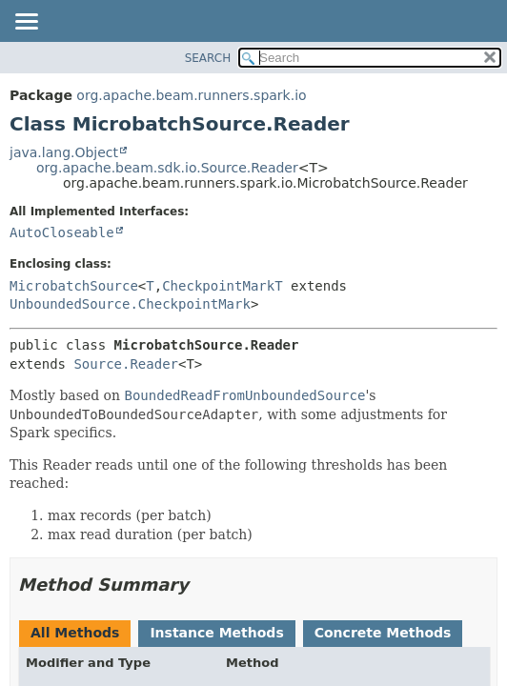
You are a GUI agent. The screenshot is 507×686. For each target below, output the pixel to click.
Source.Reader (125, 364)
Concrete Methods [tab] (383, 632)
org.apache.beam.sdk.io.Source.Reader (167, 167)
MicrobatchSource (74, 285)
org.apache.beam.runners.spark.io (191, 95)
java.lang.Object (64, 152)
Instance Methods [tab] (216, 632)
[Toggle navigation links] (26, 23)
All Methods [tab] (74, 632)
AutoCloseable (62, 232)
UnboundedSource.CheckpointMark (130, 304)
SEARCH (208, 58)
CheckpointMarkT (222, 285)
